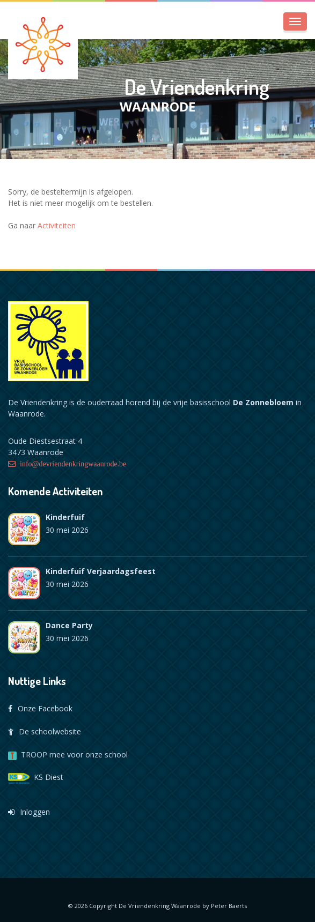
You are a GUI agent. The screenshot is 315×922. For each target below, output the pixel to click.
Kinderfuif (65, 517)
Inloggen (29, 812)
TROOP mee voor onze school (68, 754)
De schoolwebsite (44, 731)
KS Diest (35, 777)
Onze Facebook (40, 708)
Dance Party (69, 625)
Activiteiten (57, 225)
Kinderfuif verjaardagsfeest (101, 571)
